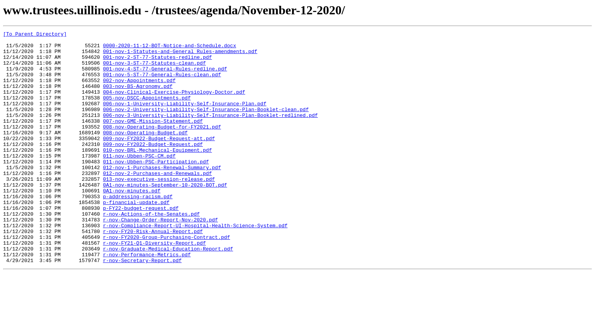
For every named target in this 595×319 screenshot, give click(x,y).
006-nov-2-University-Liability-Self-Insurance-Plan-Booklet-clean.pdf (205, 125)
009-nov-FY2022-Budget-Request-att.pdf (159, 160)
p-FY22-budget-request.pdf (140, 243)
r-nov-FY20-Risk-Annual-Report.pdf (152, 271)
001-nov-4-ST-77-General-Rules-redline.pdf (165, 76)
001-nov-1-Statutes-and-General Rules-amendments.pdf (180, 55)
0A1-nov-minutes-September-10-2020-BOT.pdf (165, 216)
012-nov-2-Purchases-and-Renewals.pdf (157, 202)
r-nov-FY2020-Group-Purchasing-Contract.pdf (166, 278)
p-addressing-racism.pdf (137, 229)
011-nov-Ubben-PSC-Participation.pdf (156, 188)
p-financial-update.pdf (136, 236)
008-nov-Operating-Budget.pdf (145, 153)
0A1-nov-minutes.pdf (131, 223)
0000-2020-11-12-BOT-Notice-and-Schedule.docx (169, 48)
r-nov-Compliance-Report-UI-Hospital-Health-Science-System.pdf (195, 264)
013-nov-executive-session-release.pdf (159, 209)
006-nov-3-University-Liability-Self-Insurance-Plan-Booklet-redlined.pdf (210, 132)
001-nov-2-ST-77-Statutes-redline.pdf (157, 62)
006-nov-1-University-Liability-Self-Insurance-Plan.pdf (184, 118)
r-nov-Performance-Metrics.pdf (146, 299)
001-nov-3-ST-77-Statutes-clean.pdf (154, 69)
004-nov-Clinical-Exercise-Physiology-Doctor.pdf (174, 104)
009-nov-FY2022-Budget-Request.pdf (152, 167)
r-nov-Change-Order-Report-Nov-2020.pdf (160, 257)
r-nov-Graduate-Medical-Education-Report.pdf (168, 292)
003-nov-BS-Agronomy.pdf (137, 97)
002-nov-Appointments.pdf (139, 90)
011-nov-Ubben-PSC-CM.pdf (139, 181)
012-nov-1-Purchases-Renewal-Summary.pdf (162, 195)
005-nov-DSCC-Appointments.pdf (146, 111)
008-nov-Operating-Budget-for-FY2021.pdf (162, 146)
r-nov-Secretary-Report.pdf (142, 306)
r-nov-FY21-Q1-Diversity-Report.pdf (154, 285)
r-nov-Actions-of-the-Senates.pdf (151, 250)
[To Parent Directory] (35, 34)
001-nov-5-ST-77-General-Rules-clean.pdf (162, 83)
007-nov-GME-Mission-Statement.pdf (152, 139)
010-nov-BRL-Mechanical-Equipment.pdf (157, 174)
